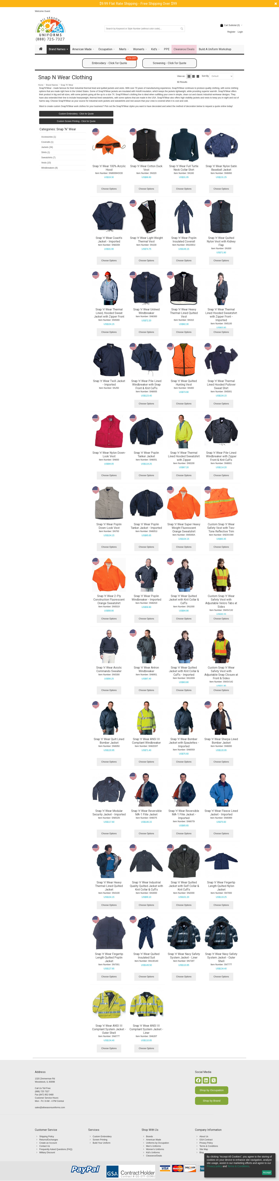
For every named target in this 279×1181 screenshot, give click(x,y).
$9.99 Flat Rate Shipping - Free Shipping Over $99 (138, 3)
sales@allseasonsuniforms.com (50, 1107)
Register (231, 32)
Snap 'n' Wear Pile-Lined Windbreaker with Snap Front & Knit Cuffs (146, 384)
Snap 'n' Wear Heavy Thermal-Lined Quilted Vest (184, 313)
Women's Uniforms (155, 1149)
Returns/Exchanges (48, 1139)
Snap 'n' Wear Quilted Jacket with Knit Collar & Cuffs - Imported (184, 671)
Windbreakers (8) (49, 168)
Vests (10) (46, 162)
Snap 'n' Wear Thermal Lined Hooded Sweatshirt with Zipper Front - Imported (221, 315)
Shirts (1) (45, 152)
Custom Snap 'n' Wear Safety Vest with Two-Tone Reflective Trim (221, 528)
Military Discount (47, 1152)
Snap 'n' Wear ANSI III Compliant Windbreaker (146, 740)
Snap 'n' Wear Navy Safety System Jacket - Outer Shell (221, 957)
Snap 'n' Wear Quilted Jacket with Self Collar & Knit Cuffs (184, 886)
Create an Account (48, 1143)
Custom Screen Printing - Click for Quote (76, 121)
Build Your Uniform (101, 1143)
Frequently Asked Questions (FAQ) (55, 1149)
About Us (203, 1136)
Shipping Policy (46, 1136)
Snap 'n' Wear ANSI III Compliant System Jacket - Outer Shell (109, 1029)
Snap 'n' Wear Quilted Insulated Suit (146, 955)
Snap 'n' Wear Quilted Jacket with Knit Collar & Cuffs (184, 599)
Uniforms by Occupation (157, 1143)
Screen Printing (100, 1139)
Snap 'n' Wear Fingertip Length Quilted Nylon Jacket (221, 886)
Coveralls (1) (47, 142)
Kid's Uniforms (153, 1152)
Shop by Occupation (212, 1090)
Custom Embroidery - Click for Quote (76, 113)
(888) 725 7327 (42, 1091)
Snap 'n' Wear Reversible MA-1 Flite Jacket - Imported (184, 814)
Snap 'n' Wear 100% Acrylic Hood (109, 167)
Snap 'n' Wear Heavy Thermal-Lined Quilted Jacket (109, 886)
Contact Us (44, 1146)
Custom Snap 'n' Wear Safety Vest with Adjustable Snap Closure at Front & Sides (221, 673)
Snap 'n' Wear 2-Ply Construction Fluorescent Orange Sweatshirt (109, 599)
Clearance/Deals (154, 1155)
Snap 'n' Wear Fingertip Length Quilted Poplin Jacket (109, 957)
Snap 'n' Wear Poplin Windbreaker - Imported (146, 597)
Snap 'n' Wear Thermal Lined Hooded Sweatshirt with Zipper (184, 456)
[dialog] (239, 1165)
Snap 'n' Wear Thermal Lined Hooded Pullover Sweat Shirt (221, 384)
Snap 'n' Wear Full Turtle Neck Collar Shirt (183, 167)
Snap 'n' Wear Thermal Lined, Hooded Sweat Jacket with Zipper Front (109, 313)
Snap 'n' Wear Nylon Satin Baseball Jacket (221, 167)
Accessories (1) (48, 137)
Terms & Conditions (208, 1146)
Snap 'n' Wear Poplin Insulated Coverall (183, 239)
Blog (201, 1152)
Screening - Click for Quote (169, 63)
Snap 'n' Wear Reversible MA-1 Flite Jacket (146, 812)
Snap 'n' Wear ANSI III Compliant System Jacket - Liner (146, 1029)
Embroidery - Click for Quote (114, 61)
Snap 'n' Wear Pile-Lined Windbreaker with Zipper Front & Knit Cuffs (221, 456)
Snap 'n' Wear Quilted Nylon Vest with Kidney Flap (221, 241)
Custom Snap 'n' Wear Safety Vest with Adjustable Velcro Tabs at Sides (221, 601)
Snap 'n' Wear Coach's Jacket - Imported (109, 239)
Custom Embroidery (102, 1136)
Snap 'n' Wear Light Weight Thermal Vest (146, 239)
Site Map (203, 1149)
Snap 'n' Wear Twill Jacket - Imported (109, 382)
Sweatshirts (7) (48, 157)
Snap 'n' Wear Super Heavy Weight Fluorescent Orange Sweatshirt (183, 528)
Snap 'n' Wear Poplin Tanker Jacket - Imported (146, 526)
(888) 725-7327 (50, 39)
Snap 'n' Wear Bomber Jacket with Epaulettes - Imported (184, 742)
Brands (149, 1136)
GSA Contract (205, 1139)
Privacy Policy (206, 1143)
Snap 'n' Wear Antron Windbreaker (146, 669)
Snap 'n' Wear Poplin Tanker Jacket (146, 454)
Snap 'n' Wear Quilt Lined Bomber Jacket (109, 740)
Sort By (205, 76)
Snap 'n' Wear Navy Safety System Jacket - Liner (184, 955)
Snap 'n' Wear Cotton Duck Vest (146, 167)
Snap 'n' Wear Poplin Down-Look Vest (109, 526)
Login (240, 32)
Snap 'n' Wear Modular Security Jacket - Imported (109, 812)
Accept (267, 1172)
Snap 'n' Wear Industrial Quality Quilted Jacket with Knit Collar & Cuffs (146, 886)
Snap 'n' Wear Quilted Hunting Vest (184, 382)
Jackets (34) (47, 147)
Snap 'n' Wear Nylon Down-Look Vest (109, 454)
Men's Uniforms (153, 1146)
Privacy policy (214, 1166)
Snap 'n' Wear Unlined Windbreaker (146, 311)
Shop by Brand (211, 1100)
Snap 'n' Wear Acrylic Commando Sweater (109, 669)
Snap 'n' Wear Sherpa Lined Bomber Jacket (221, 740)
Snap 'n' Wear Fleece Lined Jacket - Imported (221, 812)
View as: (181, 76)
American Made (153, 1139)
